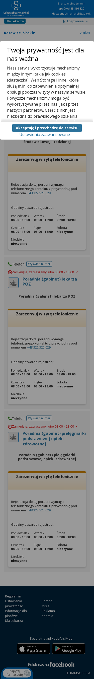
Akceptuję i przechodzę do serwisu (47, 127)
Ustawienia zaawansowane (44, 134)
